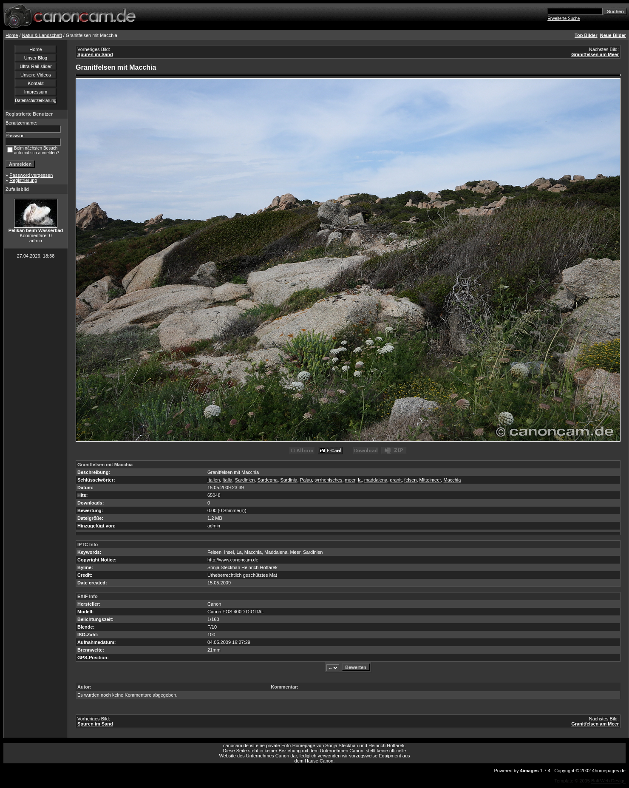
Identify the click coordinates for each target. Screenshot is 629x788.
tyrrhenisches (328, 479)
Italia (227, 479)
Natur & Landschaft (42, 35)
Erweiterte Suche (563, 18)
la (360, 479)
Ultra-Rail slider (35, 66)
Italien (213, 479)
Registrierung (23, 180)
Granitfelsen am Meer (595, 54)
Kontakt (35, 83)
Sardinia (288, 479)
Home (12, 35)
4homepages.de (609, 770)
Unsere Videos (35, 74)
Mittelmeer (430, 479)
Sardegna (267, 479)
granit (396, 479)
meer (350, 479)
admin (213, 525)
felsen (410, 479)
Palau (306, 479)
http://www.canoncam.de (232, 559)
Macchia (452, 479)
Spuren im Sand (95, 54)
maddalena (375, 479)
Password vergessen (31, 175)
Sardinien (245, 479)
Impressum (35, 91)
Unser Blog (35, 57)
